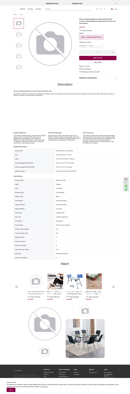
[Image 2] (19, 45)
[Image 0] (19, 23)
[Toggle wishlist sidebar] (97, 9)
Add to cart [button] (97, 58)
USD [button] (115, 9)
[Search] (68, 9)
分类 (21, 14)
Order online (76, 374)
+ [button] (112, 52)
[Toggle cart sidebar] (101, 9)
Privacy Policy (62, 374)
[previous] (17, 287)
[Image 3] (19, 56)
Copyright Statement (63, 376)
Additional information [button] (97, 78)
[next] (113, 287)
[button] (112, 9)
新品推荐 (38, 9)
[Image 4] (19, 67)
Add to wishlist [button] (97, 62)
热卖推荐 (22, 9)
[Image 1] (19, 34)
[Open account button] (94, 9)
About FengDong (108, 372)
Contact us (46, 374)
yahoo (45, 376)
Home (15, 14)
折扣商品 (30, 9)
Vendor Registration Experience (108, 375)
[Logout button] (108, 9)
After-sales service (93, 372)
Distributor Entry (52, 3)
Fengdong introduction (49, 372)
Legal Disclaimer (62, 372)
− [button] (83, 52)
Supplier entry (77, 3)
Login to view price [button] (87, 30)
